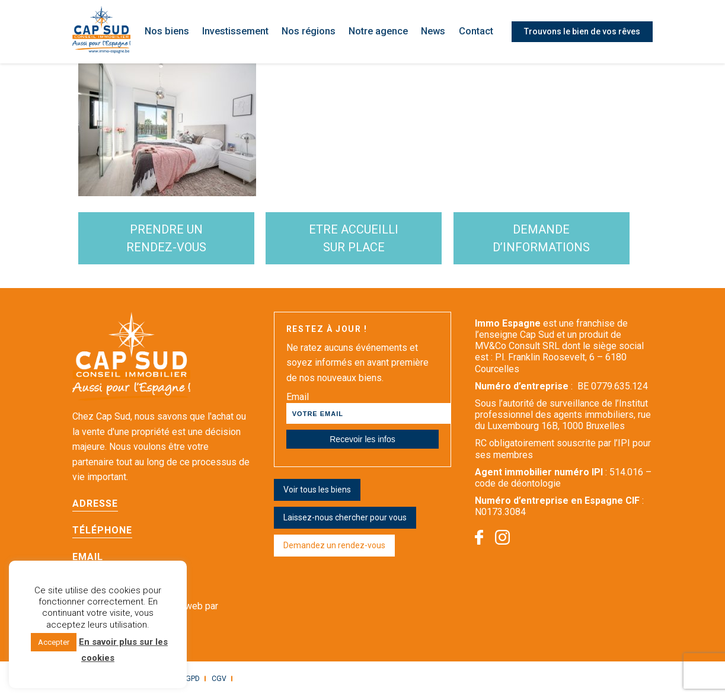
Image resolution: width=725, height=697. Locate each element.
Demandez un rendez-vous (334, 546)
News (435, 31)
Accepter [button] (53, 642)
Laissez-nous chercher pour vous (345, 518)
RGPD (188, 680)
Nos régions (313, 31)
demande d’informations (554, 239)
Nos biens (172, 31)
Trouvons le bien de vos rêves (582, 31)
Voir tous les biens (317, 490)
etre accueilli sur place (361, 239)
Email (87, 558)
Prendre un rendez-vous (169, 239)
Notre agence (380, 31)
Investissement (240, 31)
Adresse (95, 504)
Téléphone (102, 531)
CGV (216, 680)
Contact (477, 31)
